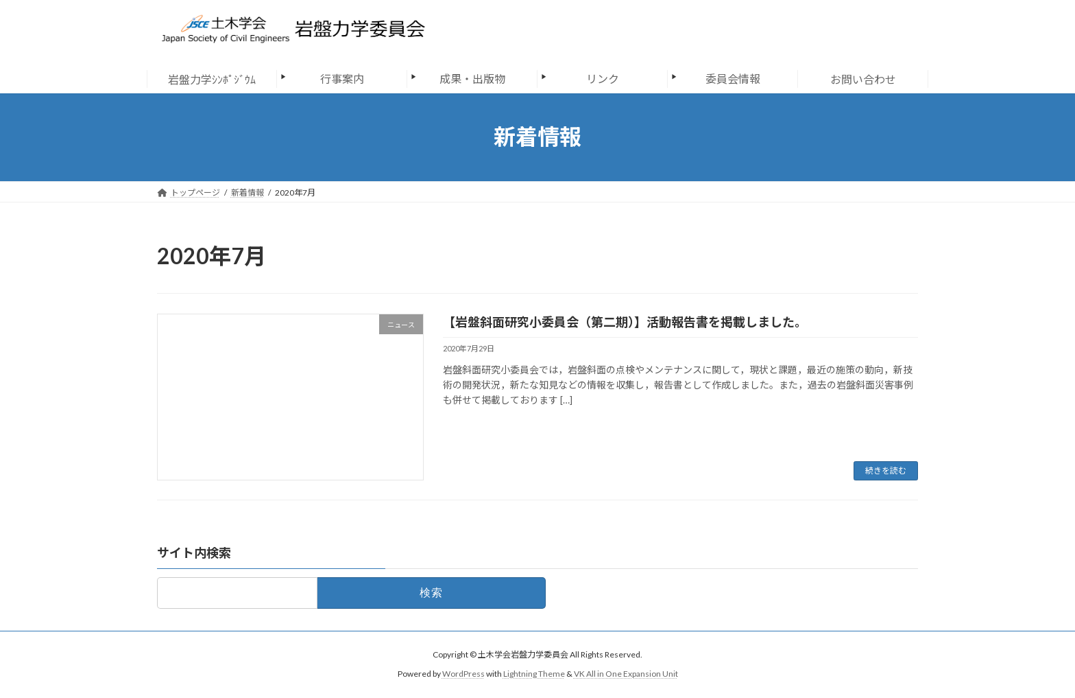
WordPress (463, 673)
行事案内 (342, 78)
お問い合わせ (863, 79)
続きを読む (885, 470)
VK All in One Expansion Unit (626, 673)
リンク (602, 78)
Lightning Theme (534, 673)
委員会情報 (732, 78)
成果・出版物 (472, 78)
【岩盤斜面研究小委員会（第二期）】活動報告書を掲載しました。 (625, 321)
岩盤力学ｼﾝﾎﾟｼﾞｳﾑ (212, 79)
